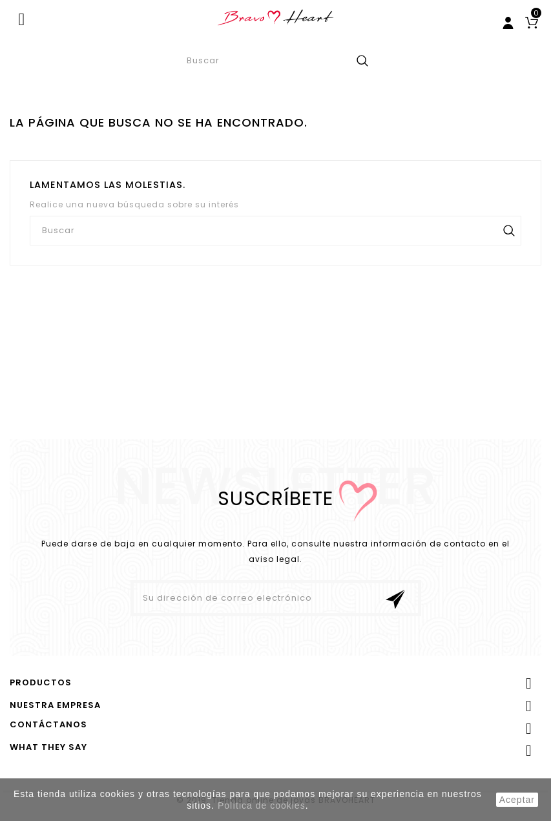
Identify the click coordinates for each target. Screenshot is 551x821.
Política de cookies (262, 805)
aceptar (517, 800)
